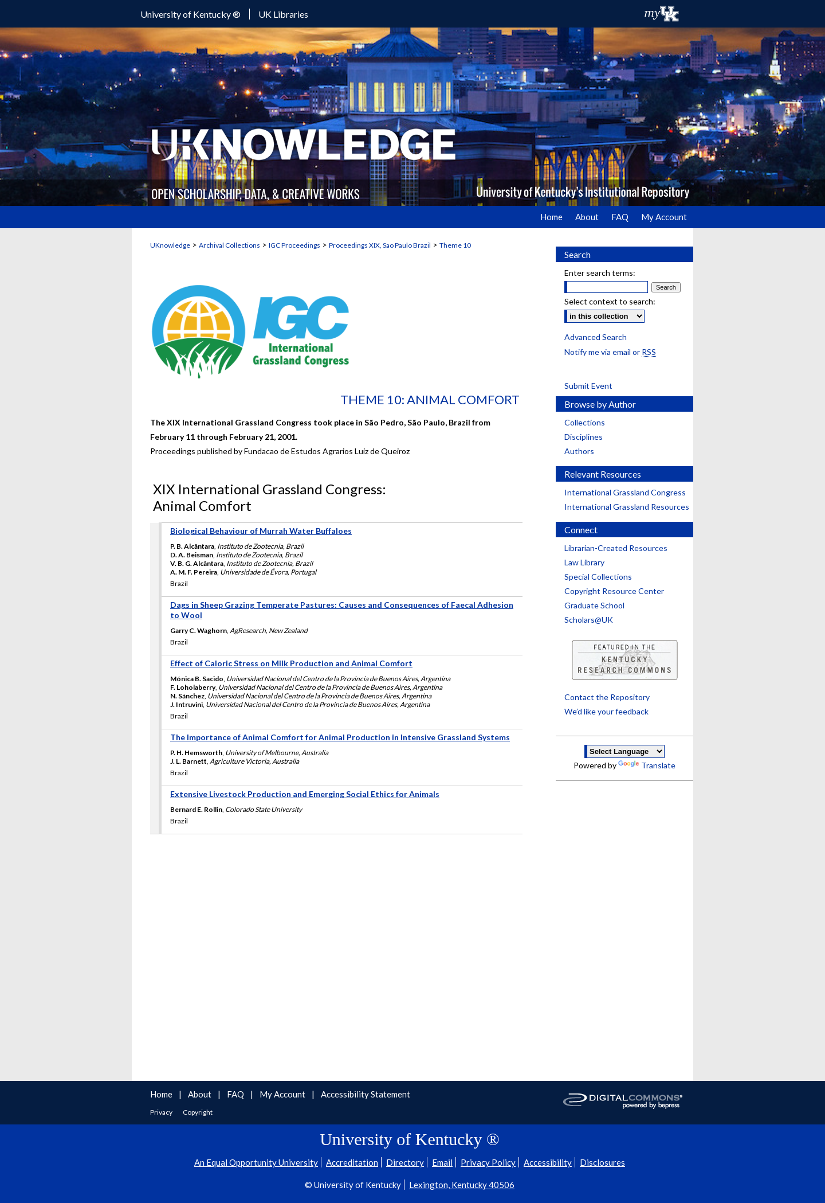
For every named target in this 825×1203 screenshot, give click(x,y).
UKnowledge (170, 245)
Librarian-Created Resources (615, 548)
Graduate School (594, 605)
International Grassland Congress (625, 492)
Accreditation (352, 1162)
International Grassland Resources (626, 506)
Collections (584, 422)
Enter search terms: (599, 273)
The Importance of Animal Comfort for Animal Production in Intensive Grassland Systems (340, 737)
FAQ (236, 1094)
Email (442, 1162)
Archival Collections (229, 245)
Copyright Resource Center (614, 591)
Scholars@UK (588, 619)
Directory (405, 1162)
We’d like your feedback (606, 711)
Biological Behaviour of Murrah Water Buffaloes (261, 531)
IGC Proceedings (294, 245)
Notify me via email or (610, 352)
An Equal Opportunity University (256, 1162)
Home (162, 1094)
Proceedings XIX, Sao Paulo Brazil (380, 245)
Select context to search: (609, 301)
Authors (579, 451)
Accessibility (548, 1162)
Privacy (162, 1112)
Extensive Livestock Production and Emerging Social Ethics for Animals (304, 794)
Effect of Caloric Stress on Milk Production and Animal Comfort (291, 663)
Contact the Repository (607, 697)
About (200, 1094)
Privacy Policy (488, 1162)
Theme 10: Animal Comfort (430, 399)
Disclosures (602, 1162)
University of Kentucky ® (190, 14)
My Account (283, 1094)
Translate (646, 765)
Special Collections (598, 576)
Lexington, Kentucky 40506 (461, 1184)
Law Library (584, 562)
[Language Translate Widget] (624, 751)
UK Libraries (283, 14)
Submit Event (588, 385)
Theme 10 (455, 245)
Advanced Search (595, 337)
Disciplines (583, 437)
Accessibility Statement (365, 1094)
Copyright (198, 1112)
